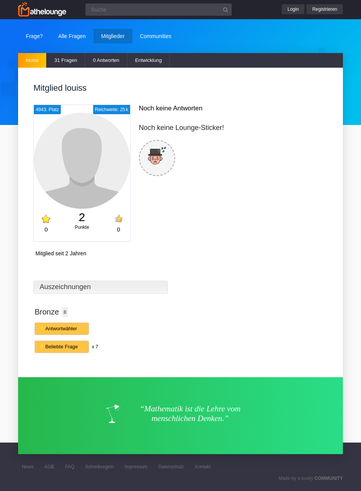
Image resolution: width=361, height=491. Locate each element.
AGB (49, 466)
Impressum (136, 466)
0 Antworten (106, 60)
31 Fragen (65, 60)
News (27, 466)
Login (293, 9)
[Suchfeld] (158, 9)
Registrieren (324, 9)
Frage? (34, 36)
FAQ (69, 466)
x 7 (95, 347)
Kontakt (203, 466)
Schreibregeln (99, 466)
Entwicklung (148, 60)
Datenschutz (171, 466)
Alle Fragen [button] (72, 36)
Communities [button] (156, 36)
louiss (32, 60)
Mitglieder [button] (113, 36)
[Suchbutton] (225, 9)
